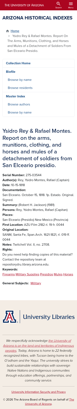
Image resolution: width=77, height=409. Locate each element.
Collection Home (18, 63)
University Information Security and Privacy (38, 392)
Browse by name (20, 80)
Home (15, 31)
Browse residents (20, 88)
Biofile (10, 72)
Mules (58, 274)
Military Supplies (27, 274)
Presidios (46, 274)
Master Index (15, 96)
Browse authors (19, 104)
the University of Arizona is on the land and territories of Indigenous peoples (38, 346)
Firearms (8, 274)
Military (36, 283)
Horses (68, 274)
